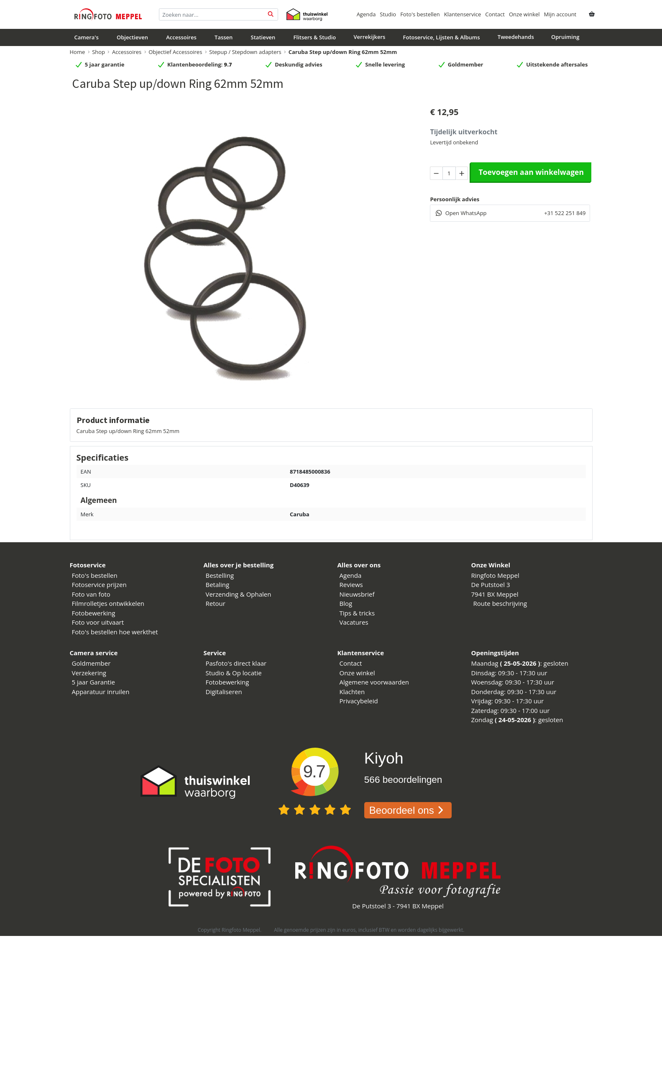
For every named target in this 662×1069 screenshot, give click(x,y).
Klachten (352, 691)
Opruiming (565, 37)
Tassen (224, 37)
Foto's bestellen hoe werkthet (115, 632)
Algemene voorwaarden (374, 682)
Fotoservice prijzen (99, 584)
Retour (215, 603)
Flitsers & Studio (315, 37)
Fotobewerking (93, 613)
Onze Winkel (491, 565)
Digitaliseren (224, 691)
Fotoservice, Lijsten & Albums (441, 37)
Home (77, 52)
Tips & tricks (357, 613)
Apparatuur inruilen (101, 691)
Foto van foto (91, 594)
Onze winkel (524, 14)
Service (215, 652)
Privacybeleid (359, 701)
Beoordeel (408, 810)
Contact (495, 14)
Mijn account (560, 14)
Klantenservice (462, 14)
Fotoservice (88, 565)
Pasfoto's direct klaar (236, 663)
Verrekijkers (369, 37)
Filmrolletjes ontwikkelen (108, 603)
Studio (388, 14)
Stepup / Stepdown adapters (245, 52)
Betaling (218, 584)
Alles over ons (359, 565)
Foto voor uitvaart (98, 622)
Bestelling (220, 575)
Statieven (263, 37)
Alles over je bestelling (239, 565)
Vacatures (354, 622)
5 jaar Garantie (93, 682)
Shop (98, 52)
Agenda (366, 14)
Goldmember (91, 663)
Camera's (86, 37)
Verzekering (89, 673)
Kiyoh (384, 758)
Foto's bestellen (420, 14)
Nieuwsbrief (357, 594)
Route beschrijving (500, 603)
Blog (346, 603)
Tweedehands (516, 37)
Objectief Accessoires (175, 52)
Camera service (94, 652)
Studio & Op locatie (234, 673)
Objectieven (132, 37)
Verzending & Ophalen (238, 594)
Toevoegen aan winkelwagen (531, 172)
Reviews (351, 584)
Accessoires (181, 37)
